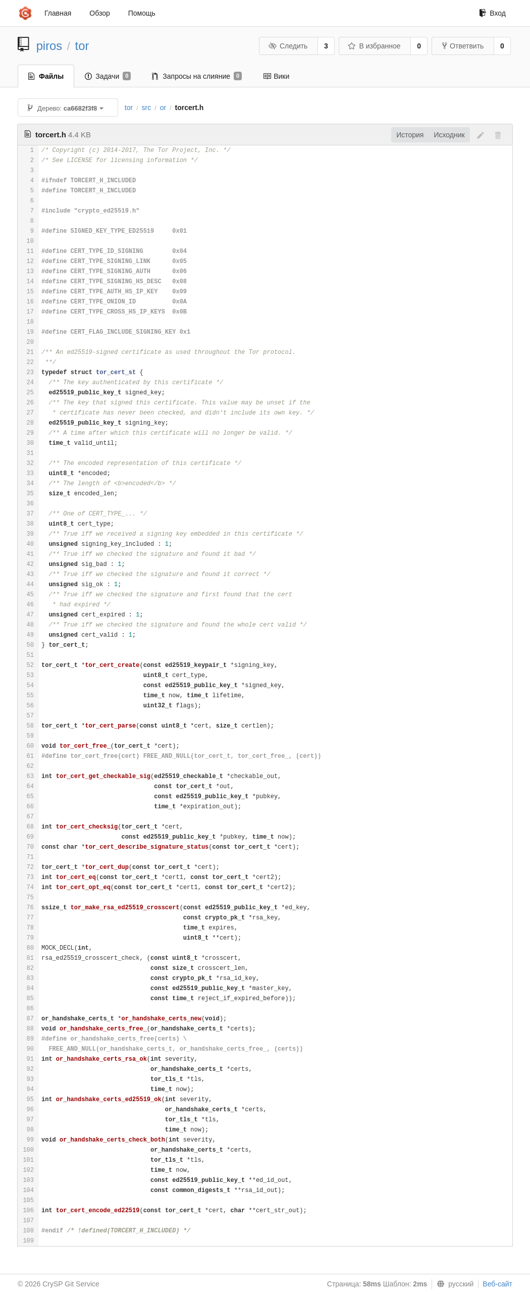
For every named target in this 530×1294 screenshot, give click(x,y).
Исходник (449, 135)
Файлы (46, 76)
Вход (492, 13)
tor (82, 46)
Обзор (99, 13)
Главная (57, 13)
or (163, 107)
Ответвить (463, 46)
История (409, 135)
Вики (276, 76)
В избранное (374, 46)
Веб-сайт (497, 1284)
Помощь (141, 13)
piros (49, 46)
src (146, 107)
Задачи (108, 76)
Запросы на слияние (197, 76)
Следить (287, 46)
